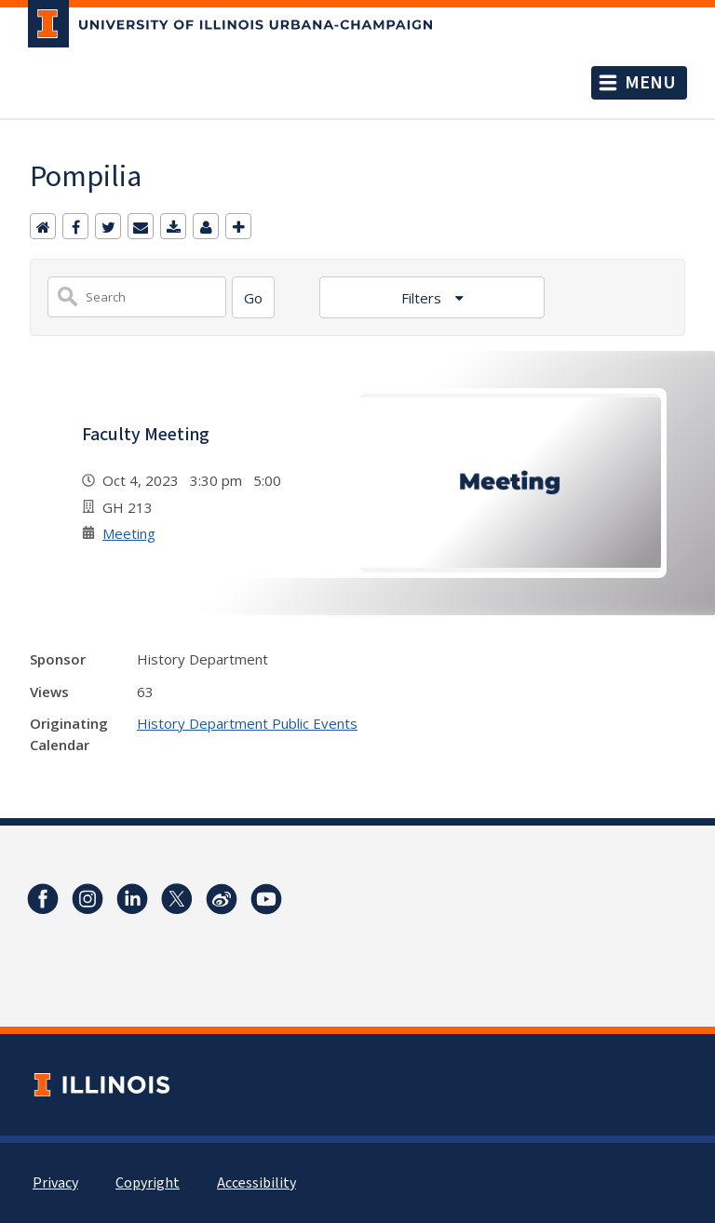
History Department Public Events (247, 723)
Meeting (128, 533)
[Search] (253, 297)
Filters (423, 298)
